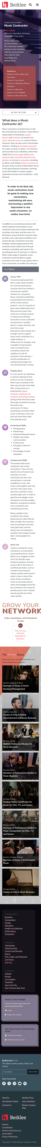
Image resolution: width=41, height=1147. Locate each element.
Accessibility (7, 1133)
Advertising (10, 945)
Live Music (9, 959)
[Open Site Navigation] (37, 4)
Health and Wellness (14, 928)
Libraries (5, 1097)
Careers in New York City (17, 95)
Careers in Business (15, 89)
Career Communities (12, 22)
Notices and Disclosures (11, 1130)
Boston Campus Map (29, 1106)
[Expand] (35, 112)
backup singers (17, 154)
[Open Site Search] (30, 4)
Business (8, 917)
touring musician (28, 396)
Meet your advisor (15, 1035)
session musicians (28, 163)
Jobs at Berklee (28, 1101)
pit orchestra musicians (27, 146)
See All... (9, 962)
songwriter (24, 160)
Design (8, 923)
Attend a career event (15, 1040)
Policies (5, 1124)
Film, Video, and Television (16, 957)
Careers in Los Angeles (16, 92)
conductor (16, 137)
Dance (7, 954)
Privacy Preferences (10, 1136)
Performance (10, 931)
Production (9, 934)
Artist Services (11, 948)
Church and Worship (13, 951)
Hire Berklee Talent (10, 1101)
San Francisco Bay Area (15, 988)
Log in (10, 1010)
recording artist (21, 157)
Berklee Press (28, 1097)
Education (9, 925)
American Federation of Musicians (21, 632)
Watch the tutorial (14, 1015)
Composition (10, 920)
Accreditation (7, 1127)
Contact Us (6, 1105)
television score (14, 140)
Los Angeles (10, 979)
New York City (11, 985)
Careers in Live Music (15, 80)
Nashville (9, 982)
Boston (8, 976)
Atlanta (8, 973)
